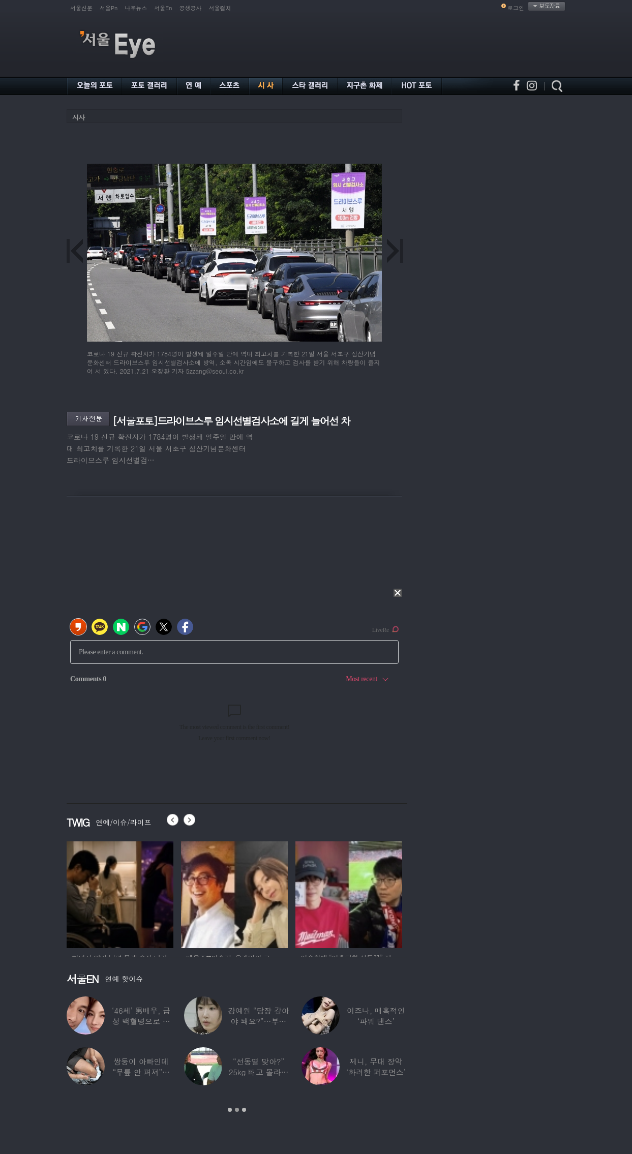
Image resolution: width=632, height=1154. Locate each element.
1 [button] (230, 1110)
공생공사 (190, 8)
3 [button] (244, 1110)
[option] (120, 893)
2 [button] (237, 1110)
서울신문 (81, 8)
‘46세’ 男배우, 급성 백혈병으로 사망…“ (141, 1021)
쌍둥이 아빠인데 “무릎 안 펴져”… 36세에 (141, 1072)
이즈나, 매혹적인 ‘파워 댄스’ (376, 1015)
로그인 (515, 8)
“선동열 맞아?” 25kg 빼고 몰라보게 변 (258, 1072)
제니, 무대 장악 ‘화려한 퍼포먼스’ (376, 1066)
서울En (163, 8)
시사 (78, 117)
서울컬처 (220, 8)
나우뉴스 (136, 8)
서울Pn (108, 8)
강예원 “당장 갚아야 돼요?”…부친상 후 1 (258, 1021)
